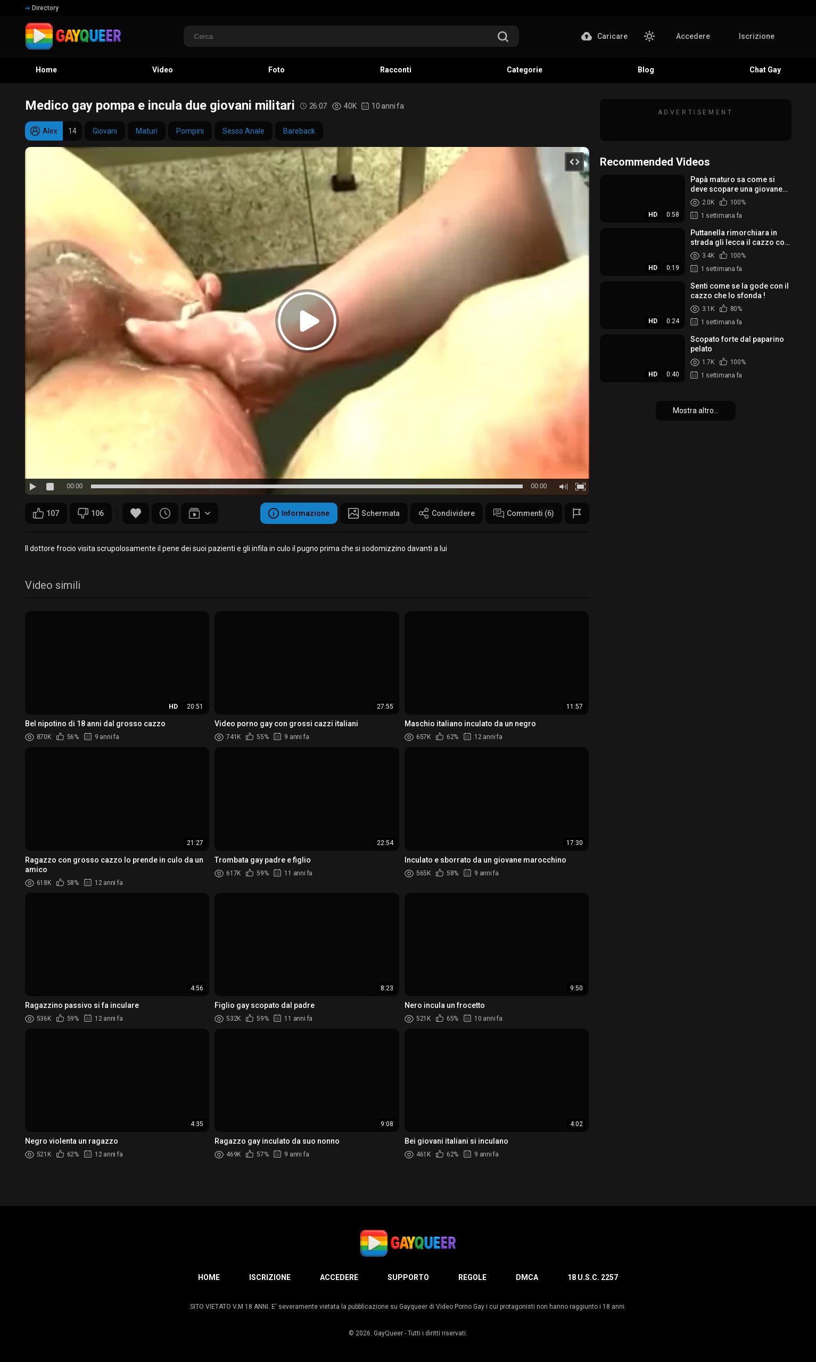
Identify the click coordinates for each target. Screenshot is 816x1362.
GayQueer (388, 1333)
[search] (503, 37)
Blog (646, 69)
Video (162, 69)
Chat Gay (765, 69)
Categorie (524, 69)
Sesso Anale (243, 131)
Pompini (190, 131)
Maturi (147, 131)
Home (46, 69)
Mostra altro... (696, 410)
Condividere (446, 513)
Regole (472, 1277)
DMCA (527, 1277)
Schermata (374, 513)
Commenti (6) (523, 513)
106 (91, 513)
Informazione (298, 513)
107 (46, 513)
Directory (42, 8)
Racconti (395, 69)
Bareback (299, 131)
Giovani (105, 131)
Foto (276, 69)
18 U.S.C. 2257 (592, 1277)
